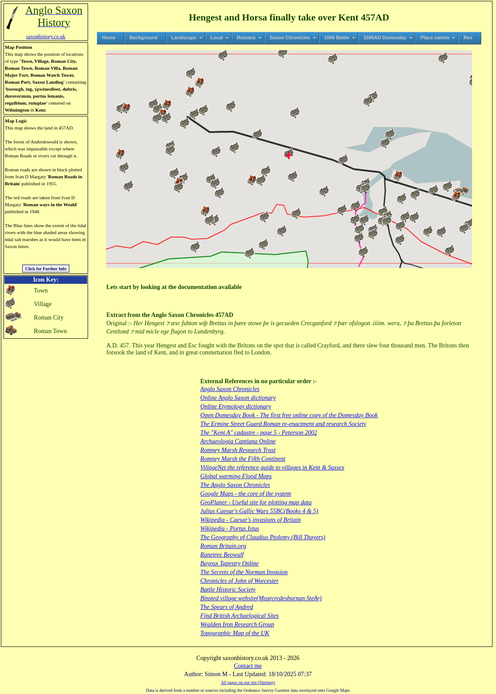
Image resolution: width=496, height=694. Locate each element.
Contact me (248, 666)
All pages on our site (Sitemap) (248, 682)
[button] (341, 209)
